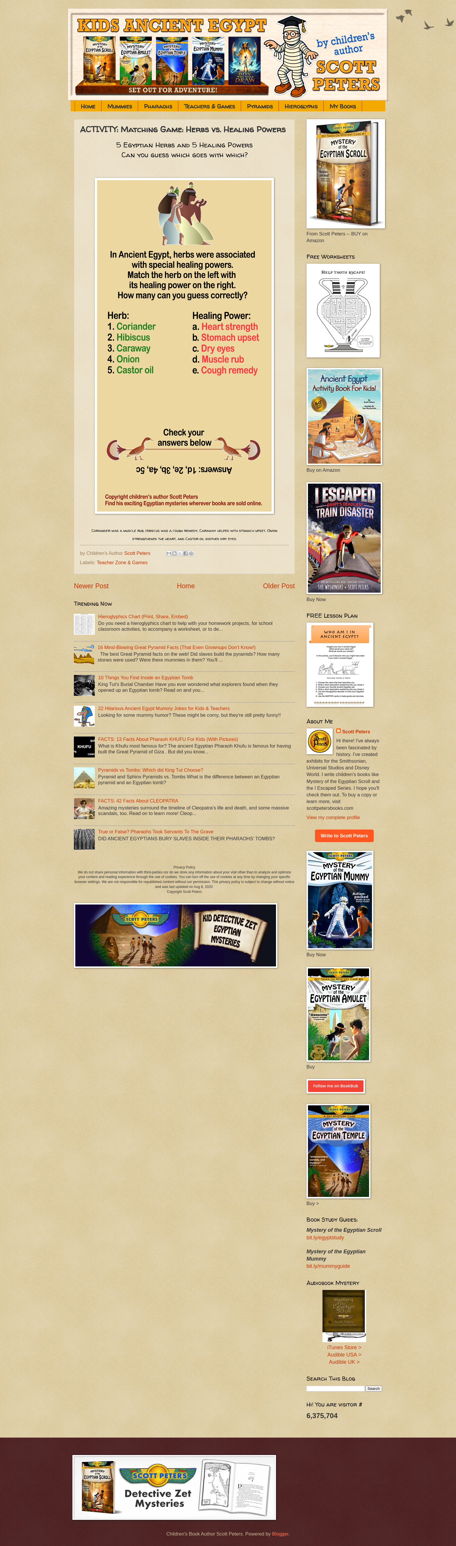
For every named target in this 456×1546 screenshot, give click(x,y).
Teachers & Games (209, 106)
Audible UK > (344, 1362)
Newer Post (91, 586)
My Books (342, 106)
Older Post (279, 586)
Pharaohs (158, 106)
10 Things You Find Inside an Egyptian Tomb (145, 677)
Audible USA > (344, 1355)
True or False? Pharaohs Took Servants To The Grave (155, 831)
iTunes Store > (344, 1347)
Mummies (119, 106)
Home (88, 106)
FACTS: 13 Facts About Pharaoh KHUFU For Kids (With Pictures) (168, 739)
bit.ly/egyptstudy (325, 1238)
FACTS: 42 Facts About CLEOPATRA (138, 801)
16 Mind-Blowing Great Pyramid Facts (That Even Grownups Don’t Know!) (177, 647)
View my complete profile (333, 817)
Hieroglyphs (301, 106)
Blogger (280, 1534)
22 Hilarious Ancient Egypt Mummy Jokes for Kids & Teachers (164, 708)
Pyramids (260, 106)
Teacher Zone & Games (122, 562)
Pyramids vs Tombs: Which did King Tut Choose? (150, 770)
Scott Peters (356, 731)
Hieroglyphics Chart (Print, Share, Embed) (143, 616)
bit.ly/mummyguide (328, 1266)
